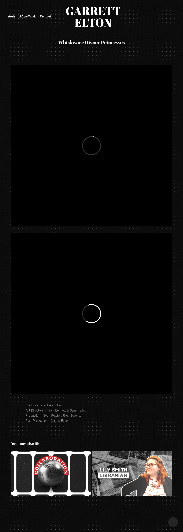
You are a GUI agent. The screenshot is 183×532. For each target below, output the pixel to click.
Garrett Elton (96, 16)
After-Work (27, 16)
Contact (45, 16)
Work (11, 16)
